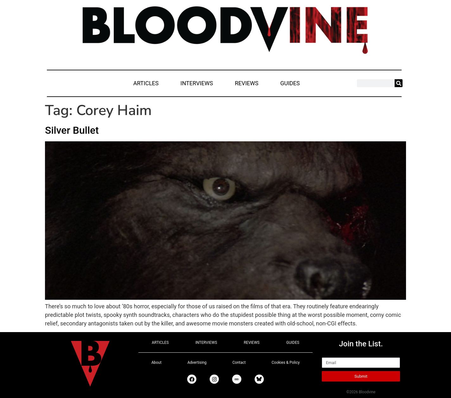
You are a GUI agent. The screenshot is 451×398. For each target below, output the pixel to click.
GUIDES (290, 83)
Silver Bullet (72, 130)
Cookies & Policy (286, 362)
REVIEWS (246, 83)
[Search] (399, 83)
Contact (239, 362)
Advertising (196, 362)
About (156, 362)
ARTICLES (146, 83)
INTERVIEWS (197, 83)
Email (329, 354)
